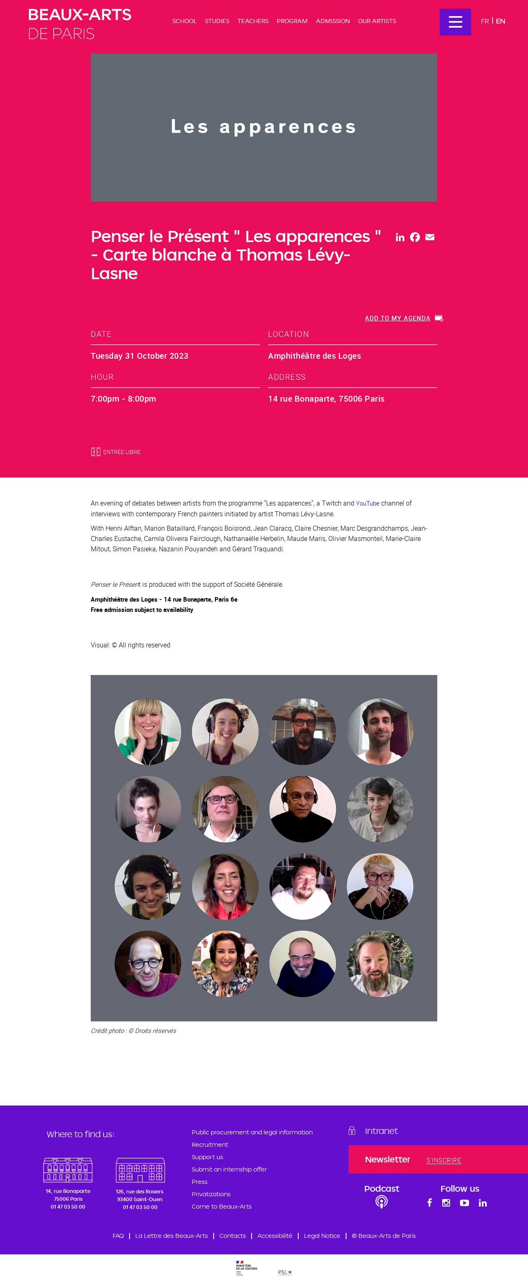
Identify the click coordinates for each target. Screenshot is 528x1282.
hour (102, 377)
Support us (207, 1157)
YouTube (368, 503)
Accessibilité (274, 1236)
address (287, 377)
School (184, 21)
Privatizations (211, 1194)
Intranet (381, 1131)
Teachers (253, 21)
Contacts (232, 1236)
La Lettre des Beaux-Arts (171, 1236)
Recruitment (210, 1144)
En (500, 20)
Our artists (377, 21)
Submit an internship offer (229, 1169)
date (101, 334)
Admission (333, 21)
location (288, 334)
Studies (217, 21)
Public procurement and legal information (252, 1132)
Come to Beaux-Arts (222, 1206)
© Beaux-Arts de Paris (384, 1236)
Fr (485, 20)
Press (199, 1182)
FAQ (118, 1236)
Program (292, 21)
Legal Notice (322, 1236)
